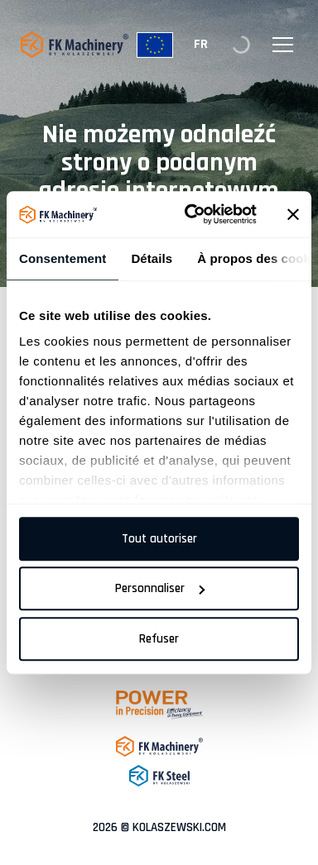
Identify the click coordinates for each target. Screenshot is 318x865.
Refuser (159, 639)
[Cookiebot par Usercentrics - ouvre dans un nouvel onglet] (191, 214)
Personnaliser (160, 588)
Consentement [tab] (62, 258)
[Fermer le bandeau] (293, 214)
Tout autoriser (159, 539)
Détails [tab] (151, 258)
